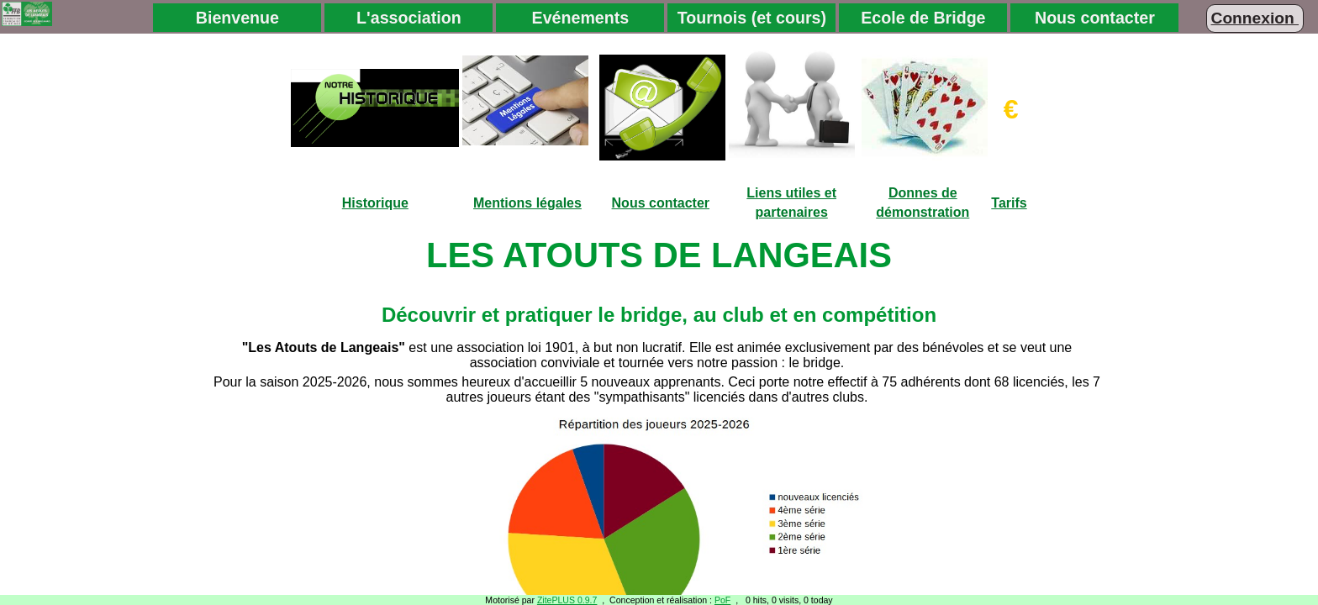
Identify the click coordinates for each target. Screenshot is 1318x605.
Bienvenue (237, 17)
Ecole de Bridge (923, 17)
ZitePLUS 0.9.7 (567, 600)
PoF (722, 600)
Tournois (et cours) (751, 17)
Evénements (581, 17)
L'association (408, 17)
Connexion (1255, 18)
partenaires (792, 212)
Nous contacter (1095, 17)
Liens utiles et (791, 193)
